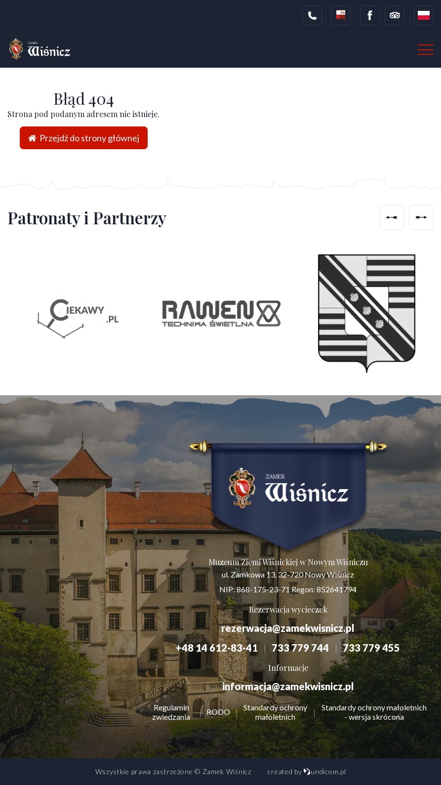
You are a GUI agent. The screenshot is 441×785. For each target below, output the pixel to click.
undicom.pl (324, 771)
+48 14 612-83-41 (217, 648)
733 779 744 (300, 648)
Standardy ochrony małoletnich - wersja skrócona (374, 711)
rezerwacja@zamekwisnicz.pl (288, 628)
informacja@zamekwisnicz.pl (288, 686)
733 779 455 (371, 648)
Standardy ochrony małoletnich (275, 711)
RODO (218, 711)
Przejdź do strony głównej (83, 137)
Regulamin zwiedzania (171, 711)
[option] (75, 313)
